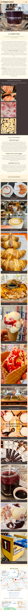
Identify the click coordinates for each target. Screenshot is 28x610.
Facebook (7, 598)
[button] (1, 17)
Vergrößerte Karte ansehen (14, 593)
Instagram (20, 598)
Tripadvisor (13, 598)
